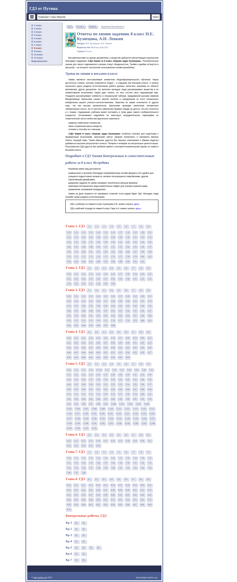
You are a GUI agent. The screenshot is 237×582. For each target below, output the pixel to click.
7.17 (120, 458)
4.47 (76, 352)
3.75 (105, 320)
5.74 (98, 394)
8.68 (142, 505)
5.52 (113, 384)
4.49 (91, 352)
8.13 (91, 485)
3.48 (83, 311)
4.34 (69, 348)
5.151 (85, 428)
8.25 (91, 490)
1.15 (105, 232)
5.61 (91, 389)
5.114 (143, 409)
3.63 (105, 316)
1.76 (113, 256)
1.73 (91, 256)
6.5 (118, 435)
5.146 (135, 423)
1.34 (69, 242)
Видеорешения (39, 61)
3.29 (120, 301)
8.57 (150, 500)
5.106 (77, 409)
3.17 (120, 296)
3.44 (142, 306)
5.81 (150, 394)
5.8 (141, 364)
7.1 (89, 452)
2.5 (118, 268)
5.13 (91, 370)
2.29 (120, 279)
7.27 (105, 463)
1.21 (150, 232)
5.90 (128, 399)
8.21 (150, 485)
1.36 (83, 242)
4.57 (150, 352)
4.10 (69, 338)
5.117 (77, 413)
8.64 (113, 505)
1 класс (38, 25)
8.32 (142, 490)
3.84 (83, 325)
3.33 (150, 301)
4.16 (113, 338)
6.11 (76, 441)
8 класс (38, 48)
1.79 (135, 256)
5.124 (135, 413)
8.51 (105, 500)
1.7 (133, 226)
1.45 (150, 242)
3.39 (105, 306)
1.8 (141, 226)
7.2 (96, 452)
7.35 (76, 468)
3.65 (120, 316)
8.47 (76, 500)
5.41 (120, 379)
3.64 (113, 316)
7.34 (69, 468)
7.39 (105, 468)
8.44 (142, 495)
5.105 (69, 409)
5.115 (151, 409)
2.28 (113, 279)
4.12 (83, 338)
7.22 (69, 463)
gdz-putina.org (40, 577)
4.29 (120, 343)
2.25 (91, 279)
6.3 (104, 435)
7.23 (76, 463)
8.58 (69, 505)
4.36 (83, 348)
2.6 (126, 268)
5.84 (83, 399)
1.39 (105, 242)
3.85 (91, 325)
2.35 (76, 284)
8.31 (135, 490)
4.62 (98, 357)
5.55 (135, 384)
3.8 (141, 290)
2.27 (105, 279)
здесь (136, 204)
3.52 (113, 311)
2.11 (76, 274)
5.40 (113, 379)
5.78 (128, 394)
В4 (98, 548)
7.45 (150, 468)
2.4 (111, 268)
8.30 (128, 490)
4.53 (120, 352)
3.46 (69, 311)
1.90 (128, 261)
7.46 (69, 473)
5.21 (151, 370)
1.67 (135, 252)
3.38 (98, 306)
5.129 (85, 418)
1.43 (135, 242)
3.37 (91, 306)
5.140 (85, 423)
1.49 (91, 247)
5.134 (127, 418)
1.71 (76, 256)
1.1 (89, 226)
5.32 (142, 375)
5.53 (120, 384)
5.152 (94, 428)
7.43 (135, 468)
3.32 (142, 301)
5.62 (98, 389)
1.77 (120, 256)
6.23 (76, 446)
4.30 (128, 343)
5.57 (150, 384)
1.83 (76, 261)
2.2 (96, 268)
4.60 (83, 357)
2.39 (105, 284)
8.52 (113, 500)
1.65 (120, 252)
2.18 (128, 274)
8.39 (105, 495)
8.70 (69, 509)
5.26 (98, 375)
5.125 (143, 413)
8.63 (105, 505)
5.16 (114, 370)
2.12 (83, 274)
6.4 (111, 435)
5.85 (91, 399)
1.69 (150, 252)
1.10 (69, 232)
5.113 (135, 409)
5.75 (105, 394)
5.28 (113, 375)
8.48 (83, 500)
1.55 (135, 247)
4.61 (91, 357)
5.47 (76, 384)
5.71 (76, 394)
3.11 (76, 296)
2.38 (98, 284)
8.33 (150, 490)
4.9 (148, 332)
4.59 (76, 357)
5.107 (85, 409)
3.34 (69, 306)
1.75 (105, 256)
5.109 (102, 409)
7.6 (126, 452)
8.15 (105, 485)
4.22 (69, 343)
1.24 (83, 237)
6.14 (98, 441)
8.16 (113, 485)
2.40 (113, 284)
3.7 (133, 290)
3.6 (126, 290)
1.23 (76, 237)
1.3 (104, 226)
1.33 (150, 237)
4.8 (141, 332)
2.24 (83, 279)
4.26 (98, 343)
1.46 (69, 247)
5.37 (91, 379)
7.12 (83, 458)
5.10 (69, 370)
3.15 (105, 296)
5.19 (136, 370)
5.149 (69, 428)
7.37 (91, 468)
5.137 (152, 418)
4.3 (104, 332)
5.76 (113, 394)
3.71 (76, 320)
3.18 (128, 296)
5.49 (91, 384)
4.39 (105, 348)
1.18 (128, 232)
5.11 (76, 370)
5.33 (150, 375)
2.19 (135, 274)
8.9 (148, 479)
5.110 (110, 409)
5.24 (83, 375)
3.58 (69, 316)
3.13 (91, 296)
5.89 (120, 399)
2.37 (91, 284)
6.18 (128, 441)
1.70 (69, 256)
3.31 (135, 301)
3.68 (142, 316)
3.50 (98, 311)
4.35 (76, 348)
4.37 (91, 348)
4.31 (135, 343)
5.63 (105, 389)
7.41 (120, 468)
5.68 (142, 389)
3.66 (128, 316)
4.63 (105, 357)
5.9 (148, 364)
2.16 (113, 274)
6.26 (98, 446)
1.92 (142, 261)
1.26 (98, 237)
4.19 (135, 338)
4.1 (89, 332)
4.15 (105, 338)
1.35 (76, 242)
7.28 (113, 463)
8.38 (98, 495)
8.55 (135, 500)
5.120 (102, 413)
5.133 (119, 418)
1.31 (135, 237)
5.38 (98, 379)
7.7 (133, 452)
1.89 (120, 261)
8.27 (105, 490)
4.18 (128, 338)
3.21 (150, 296)
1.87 (105, 261)
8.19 (135, 485)
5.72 (83, 394)
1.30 (128, 237)
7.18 (128, 458)
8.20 (142, 485)
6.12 (83, 441)
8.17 (120, 485)
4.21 (150, 338)
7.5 (118, 452)
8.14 (98, 485)
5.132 (110, 418)
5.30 (128, 375)
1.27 (105, 237)
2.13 (91, 274)
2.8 (141, 268)
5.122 (118, 413)
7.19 (135, 458)
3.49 (91, 311)
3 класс (38, 32)
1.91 (135, 261)
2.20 (142, 274)
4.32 (142, 343)
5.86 (98, 399)
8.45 (150, 495)
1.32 (142, 237)
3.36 (83, 306)
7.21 (150, 458)
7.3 (104, 452)
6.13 (91, 441)
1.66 (128, 252)
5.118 (85, 413)
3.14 (98, 296)
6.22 (69, 446)
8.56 (142, 500)
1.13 (91, 232)
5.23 (76, 375)
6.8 (141, 435)
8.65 (120, 505)
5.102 (130, 404)
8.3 (104, 479)
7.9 (148, 452)
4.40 (113, 348)
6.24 (83, 446)
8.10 (69, 485)
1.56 (142, 247)
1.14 (98, 232)
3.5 (118, 290)
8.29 (120, 490)
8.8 (141, 479)
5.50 (98, 384)
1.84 (83, 261)
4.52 (113, 352)
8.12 (83, 485)
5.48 (83, 384)
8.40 (113, 495)
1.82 (69, 261)
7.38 (98, 468)
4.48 (83, 352)
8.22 (69, 490)
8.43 (135, 495)
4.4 (111, 332)
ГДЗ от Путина (43, 8)
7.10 (69, 458)
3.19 (135, 296)
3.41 (120, 306)
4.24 (83, 343)
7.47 (76, 473)
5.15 (107, 370)
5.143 (110, 423)
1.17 (120, 232)
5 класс (38, 38)
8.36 (83, 495)
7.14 (98, 458)
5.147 (144, 423)
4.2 (96, 332)
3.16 (113, 296)
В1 (76, 523)
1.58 (69, 252)
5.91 (135, 399)
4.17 (120, 338)
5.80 (142, 394)
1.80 (142, 256)
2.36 (83, 284)
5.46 (69, 384)
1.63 (105, 252)
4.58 (69, 357)
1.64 (113, 252)
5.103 (138, 404)
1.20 (142, 232)
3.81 (150, 320)
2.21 (150, 274)
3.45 (150, 306)
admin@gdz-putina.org (146, 577)
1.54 (128, 247)
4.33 (150, 343)
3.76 (113, 320)
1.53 (120, 247)
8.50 (98, 500)
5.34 (69, 379)
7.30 (128, 463)
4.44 (142, 348)
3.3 (104, 290)
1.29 (120, 237)
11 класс (38, 58)
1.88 (113, 261)
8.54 (128, 500)
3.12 (83, 296)
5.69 (150, 389)
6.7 (133, 435)
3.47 (76, 311)
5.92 (142, 399)
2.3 (104, 268)
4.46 (69, 352)
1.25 (91, 237)
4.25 (91, 343)
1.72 (83, 256)
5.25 (91, 375)
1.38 (98, 242)
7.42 (128, 468)
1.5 (118, 226)
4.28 (113, 343)
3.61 (91, 316)
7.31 (135, 463)
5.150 (77, 428)
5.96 (83, 404)
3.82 (69, 325)
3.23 (76, 301)
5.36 (83, 379)
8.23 (76, 490)
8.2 (96, 479)
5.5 (118, 364)
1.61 (91, 252)
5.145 (127, 423)
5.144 (119, 423)
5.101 (121, 404)
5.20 (144, 370)
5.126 (152, 413)
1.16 (113, 232)
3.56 (142, 311)
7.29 (120, 463)
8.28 (113, 490)
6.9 (148, 435)
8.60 (83, 505)
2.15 (105, 274)
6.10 (69, 441)
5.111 (119, 409)
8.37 (91, 495)
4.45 (150, 348)
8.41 (120, 495)
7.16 (113, 458)
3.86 (98, 325)
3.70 (69, 320)
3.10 (69, 296)
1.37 (91, 242)
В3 (91, 548)
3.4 (111, 290)
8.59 (76, 505)
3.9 (148, 290)
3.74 (98, 320)
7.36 (83, 468)
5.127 (69, 418)
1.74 (98, 256)
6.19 (135, 441)
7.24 (83, 463)
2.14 (98, 274)
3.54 (128, 311)
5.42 (128, 379)
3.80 (142, 320)
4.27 (105, 343)
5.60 (83, 389)
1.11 (76, 232)
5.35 (76, 379)
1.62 (98, 252)
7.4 (111, 452)
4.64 (113, 357)
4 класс (38, 35)
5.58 (69, 389)
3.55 (135, 311)
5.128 (77, 418)
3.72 (83, 320)
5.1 (89, 364)
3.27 (105, 301)
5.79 (135, 394)
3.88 (113, 325)
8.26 (98, 490)
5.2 (96, 364)
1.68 (142, 252)
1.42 (128, 242)
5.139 (77, 423)
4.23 (76, 343)
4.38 (98, 348)
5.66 (128, 389)
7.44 (142, 468)
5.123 (127, 413)
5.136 (144, 418)
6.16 (113, 441)
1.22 (69, 237)
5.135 (135, 418)
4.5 (118, 332)
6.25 (91, 446)
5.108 (94, 409)
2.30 (128, 279)
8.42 (128, 495)
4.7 (133, 332)
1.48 (83, 247)
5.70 (69, 394)
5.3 (104, 364)
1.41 (120, 242)
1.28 (113, 237)
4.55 (135, 352)
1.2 (96, 226)
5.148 (152, 423)
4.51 (105, 352)
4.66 (128, 357)
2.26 (98, 279)
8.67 (135, 505)
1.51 (105, 247)
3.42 (128, 306)
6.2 (96, 435)
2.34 (69, 284)
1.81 (150, 256)
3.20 (142, 296)
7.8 (141, 452)
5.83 (76, 399)
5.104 (146, 404)
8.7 (133, 479)
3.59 (76, 316)
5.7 (133, 364)
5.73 (91, 394)
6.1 (89, 435)
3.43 (135, 306)
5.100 (113, 404)
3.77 (120, 320)
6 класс (38, 41)
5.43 (135, 379)
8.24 (83, 490)
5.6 (126, 364)
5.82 (69, 399)
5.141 (94, 423)
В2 (84, 523)
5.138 (69, 423)
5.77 (120, 394)
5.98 (98, 404)
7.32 (142, 463)
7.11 (76, 458)
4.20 (142, 338)
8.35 (76, 495)
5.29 (120, 375)
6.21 (150, 441)
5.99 (105, 404)
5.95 (76, 404)
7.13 (91, 458)
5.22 (69, 375)
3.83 (76, 325)
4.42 (128, 348)
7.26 (98, 463)
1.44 (142, 242)
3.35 (76, 306)
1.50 (98, 247)
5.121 (110, 413)
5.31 (135, 375)
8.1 (89, 479)
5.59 (76, 389)
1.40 (113, 242)
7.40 (113, 468)
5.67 (135, 389)
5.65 (120, 389)
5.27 (105, 375)
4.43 (135, 348)
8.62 (98, 505)
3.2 (96, 290)
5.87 (105, 399)
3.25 (91, 301)
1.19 (135, 232)
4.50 (98, 352)
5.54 (128, 384)
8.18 (128, 485)
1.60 (83, 252)
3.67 (135, 316)
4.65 (120, 357)
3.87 (105, 325)
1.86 (98, 261)
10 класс (38, 54)
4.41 (120, 348)
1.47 (76, 247)
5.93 (150, 399)
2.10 (69, 274)
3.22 (69, 301)
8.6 (126, 479)
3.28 (113, 301)
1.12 (83, 232)
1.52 (113, 247)
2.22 (69, 279)
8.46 (69, 500)
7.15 (105, 458)
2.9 (148, 268)
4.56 (142, 352)
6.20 (142, 441)
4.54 (128, 352)
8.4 (111, 479)
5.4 (111, 364)
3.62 (98, 316)
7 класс (38, 45)
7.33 (150, 463)
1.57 (150, 247)
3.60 (83, 316)
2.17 (120, 274)
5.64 (113, 389)
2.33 (150, 279)
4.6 (126, 332)
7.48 (83, 473)
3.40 (113, 306)
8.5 (118, 479)
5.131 (102, 418)
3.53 (120, 311)
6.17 (120, 441)
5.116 (69, 413)
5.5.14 (98, 370)
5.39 (105, 379)
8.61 (91, 505)
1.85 (91, 261)
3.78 (128, 320)
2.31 (135, 279)
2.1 (89, 268)
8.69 (150, 505)
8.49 (91, 500)
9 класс (38, 51)
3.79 (135, 320)
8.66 (128, 505)
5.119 (93, 413)
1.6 (126, 226)
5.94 (69, 404)
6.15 (105, 441)
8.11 (76, 485)
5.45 (150, 379)
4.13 (91, 338)
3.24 (83, 301)
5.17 (122, 370)
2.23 (76, 279)
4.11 (76, 338)
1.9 (148, 226)
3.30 (128, 301)
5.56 (142, 384)
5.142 (102, 423)
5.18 (129, 370)
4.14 (98, 338)
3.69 (150, 316)
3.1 (89, 290)
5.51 (105, 384)
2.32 (142, 279)
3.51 (105, 311)
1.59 (76, 252)
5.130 (94, 418)
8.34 (69, 495)
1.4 (111, 226)
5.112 (127, 409)
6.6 (126, 435)
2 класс (38, 28)
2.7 (133, 268)
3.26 (98, 301)
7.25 (91, 463)
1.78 (128, 256)
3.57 (150, 311)
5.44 (142, 379)
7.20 (142, 458)
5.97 (91, 404)
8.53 (120, 500)
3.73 (91, 320)
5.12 (83, 370)
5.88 (113, 399)
